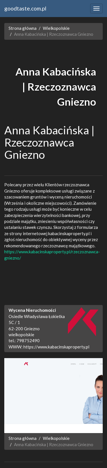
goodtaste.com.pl (25, 8)
